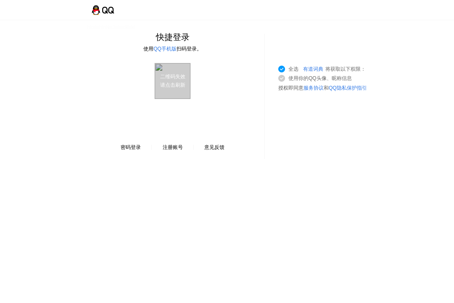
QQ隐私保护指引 (348, 88)
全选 (327, 69)
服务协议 (314, 88)
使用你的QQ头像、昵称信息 (320, 78)
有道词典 (313, 69)
